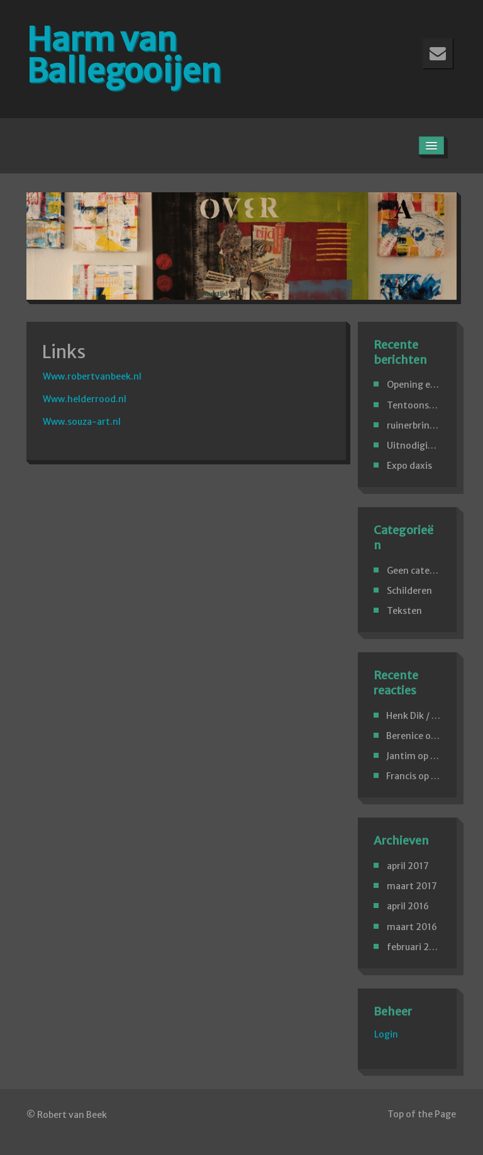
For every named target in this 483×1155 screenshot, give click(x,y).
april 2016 (408, 906)
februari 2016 (416, 947)
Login (386, 1034)
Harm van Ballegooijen (123, 55)
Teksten (404, 610)
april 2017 (408, 866)
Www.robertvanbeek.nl (92, 376)
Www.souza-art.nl (82, 421)
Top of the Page (421, 1114)
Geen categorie (419, 570)
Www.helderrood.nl (84, 399)
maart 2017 (412, 886)
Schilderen (409, 590)
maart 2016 (412, 927)
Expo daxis (409, 465)
